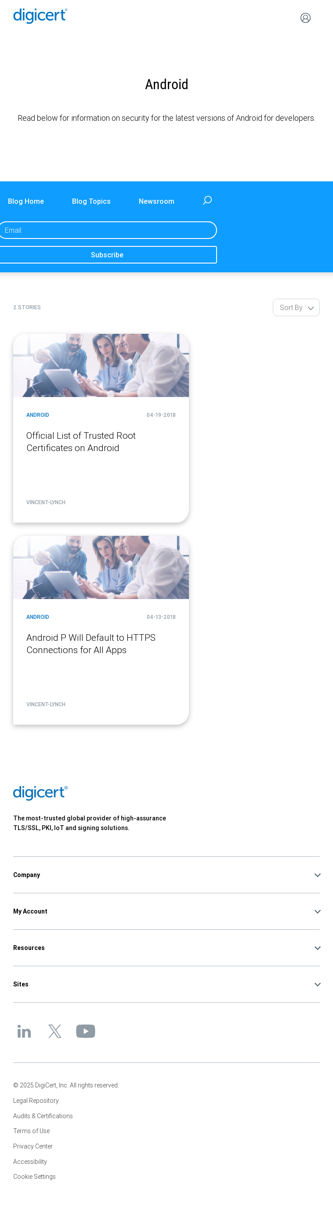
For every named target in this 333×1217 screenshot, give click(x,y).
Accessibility (30, 1162)
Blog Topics (91, 201)
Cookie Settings (34, 1177)
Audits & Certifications (43, 1116)
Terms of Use (31, 1131)
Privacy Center (33, 1146)
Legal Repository (36, 1101)
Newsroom (156, 201)
